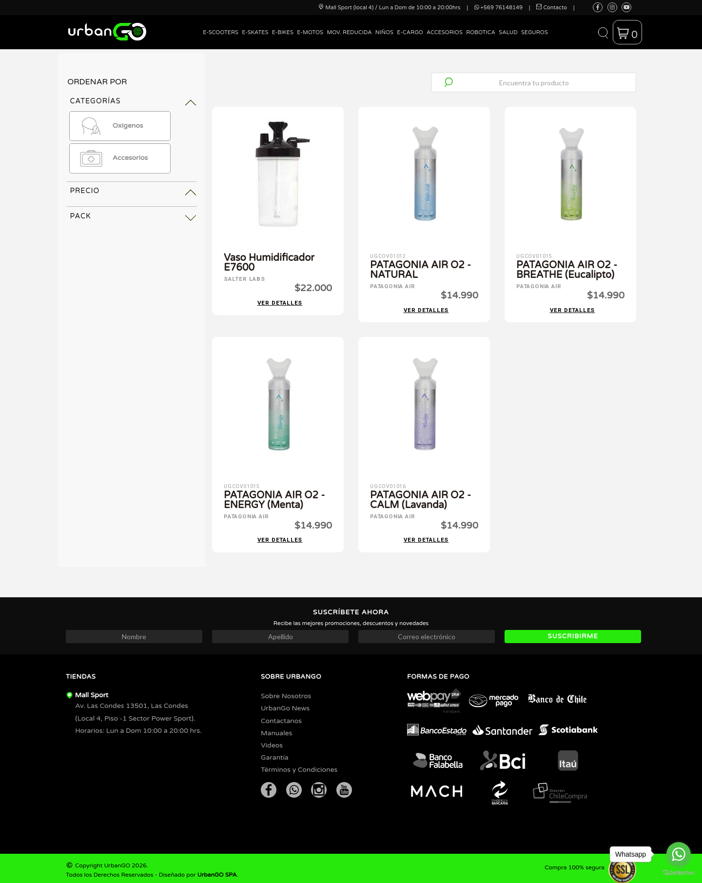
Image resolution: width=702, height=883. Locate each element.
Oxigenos (108, 126)
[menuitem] (220, 39)
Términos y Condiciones (299, 766)
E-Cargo (410, 32)
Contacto (551, 7)
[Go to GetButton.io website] (678, 873)
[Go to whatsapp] (678, 854)
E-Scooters (220, 32)
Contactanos (281, 717)
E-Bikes (282, 32)
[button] (603, 32)
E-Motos (310, 32)
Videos (272, 741)
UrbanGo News (285, 704)
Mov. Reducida (349, 32)
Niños (384, 32)
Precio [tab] (84, 191)
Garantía (275, 753)
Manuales (276, 729)
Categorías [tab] (95, 101)
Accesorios (445, 32)
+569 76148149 (498, 7)
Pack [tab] (80, 216)
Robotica (480, 32)
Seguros (534, 32)
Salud (508, 32)
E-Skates (255, 32)
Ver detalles (280, 301)
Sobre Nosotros (286, 692)
